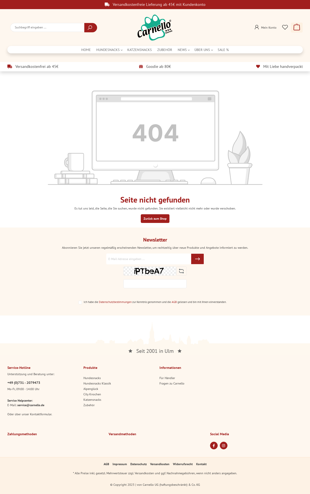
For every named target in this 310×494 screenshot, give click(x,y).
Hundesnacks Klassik (97, 383)
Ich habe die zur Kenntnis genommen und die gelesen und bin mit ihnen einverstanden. (155, 302)
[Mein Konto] (265, 26)
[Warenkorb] (296, 27)
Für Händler (167, 378)
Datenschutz (138, 464)
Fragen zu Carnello (171, 383)
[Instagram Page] (223, 445)
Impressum (120, 464)
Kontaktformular (40, 414)
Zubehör (89, 405)
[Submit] (197, 259)
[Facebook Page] (214, 445)
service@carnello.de (30, 405)
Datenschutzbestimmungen (115, 302)
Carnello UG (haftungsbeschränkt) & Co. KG (171, 485)
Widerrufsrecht (183, 464)
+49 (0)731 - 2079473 (23, 382)
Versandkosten (159, 464)
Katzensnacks (92, 400)
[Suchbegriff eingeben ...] (47, 27)
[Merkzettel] (285, 28)
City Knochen (92, 394)
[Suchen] (90, 27)
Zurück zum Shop (155, 219)
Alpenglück (90, 389)
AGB (174, 302)
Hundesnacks (92, 378)
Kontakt (201, 464)
